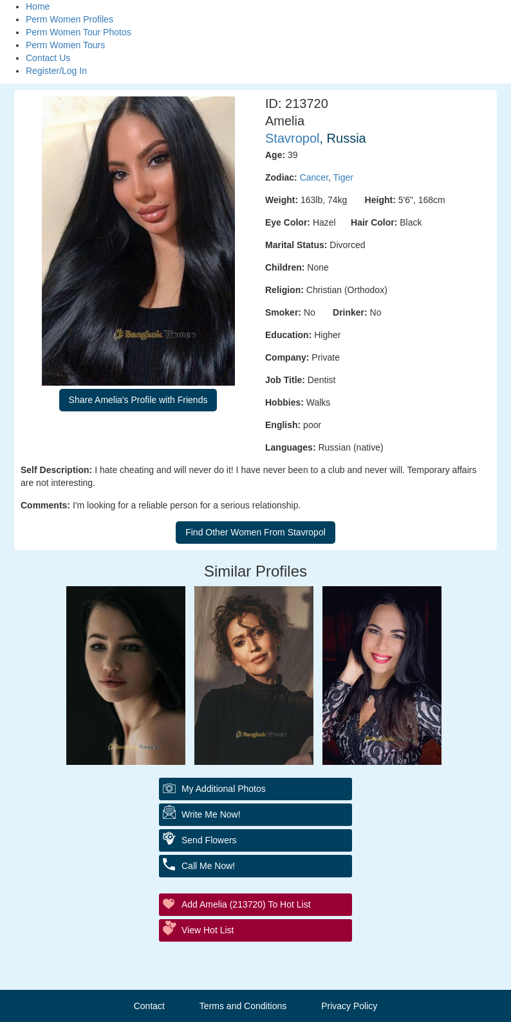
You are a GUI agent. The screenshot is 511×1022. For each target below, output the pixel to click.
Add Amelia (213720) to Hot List (246, 904)
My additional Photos (223, 789)
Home (38, 6)
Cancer (314, 177)
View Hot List (207, 930)
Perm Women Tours (65, 45)
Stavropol (292, 138)
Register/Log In (56, 71)
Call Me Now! (208, 866)
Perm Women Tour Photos (78, 32)
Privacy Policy (349, 1006)
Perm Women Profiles (69, 19)
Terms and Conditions (243, 1006)
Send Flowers (209, 840)
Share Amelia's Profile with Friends (138, 400)
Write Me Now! (211, 814)
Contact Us (48, 58)
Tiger (343, 177)
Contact (149, 1006)
